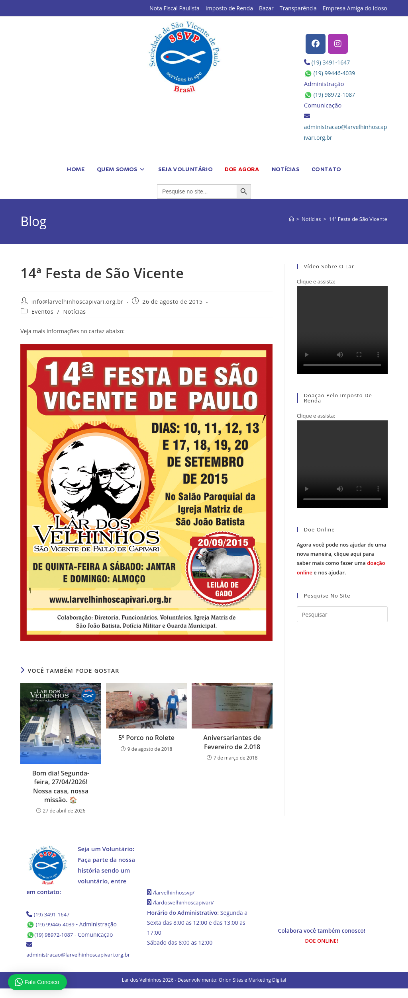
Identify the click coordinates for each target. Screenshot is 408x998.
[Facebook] (316, 44)
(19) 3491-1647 (332, 62)
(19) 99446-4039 (336, 73)
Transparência (298, 8)
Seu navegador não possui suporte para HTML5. (342, 330)
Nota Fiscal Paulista (174, 8)
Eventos (42, 311)
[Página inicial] (291, 219)
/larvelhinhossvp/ (175, 892)
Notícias (74, 311)
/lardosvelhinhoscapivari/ (185, 902)
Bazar (266, 8)
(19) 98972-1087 (336, 94)
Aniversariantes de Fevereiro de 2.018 (232, 742)
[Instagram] (338, 44)
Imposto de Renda (229, 8)
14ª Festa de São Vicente (358, 219)
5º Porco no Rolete (146, 737)
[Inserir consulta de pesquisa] (342, 614)
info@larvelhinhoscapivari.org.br (77, 301)
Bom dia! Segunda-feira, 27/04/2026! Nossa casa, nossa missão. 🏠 (61, 786)
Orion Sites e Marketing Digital (252, 989)
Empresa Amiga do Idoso (355, 8)
